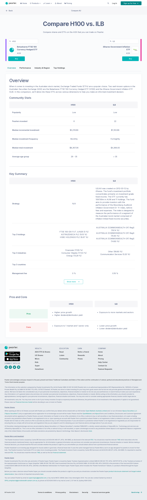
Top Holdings (59, 68)
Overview (11, 68)
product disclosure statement (119, 471)
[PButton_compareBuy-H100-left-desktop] (16, 59)
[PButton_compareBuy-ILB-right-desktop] (130, 59)
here (90, 431)
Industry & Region (42, 68)
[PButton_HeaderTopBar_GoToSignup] (131, 3)
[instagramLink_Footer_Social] (11, 367)
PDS (92, 440)
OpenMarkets (87, 413)
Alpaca (97, 413)
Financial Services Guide (24, 402)
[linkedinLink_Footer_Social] (19, 367)
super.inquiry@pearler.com (37, 478)
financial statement (59, 452)
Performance (25, 68)
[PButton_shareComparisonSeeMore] (73, 282)
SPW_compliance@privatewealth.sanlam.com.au (21, 480)
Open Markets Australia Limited (96, 411)
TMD (118, 440)
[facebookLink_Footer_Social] (7, 367)
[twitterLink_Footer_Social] (15, 367)
